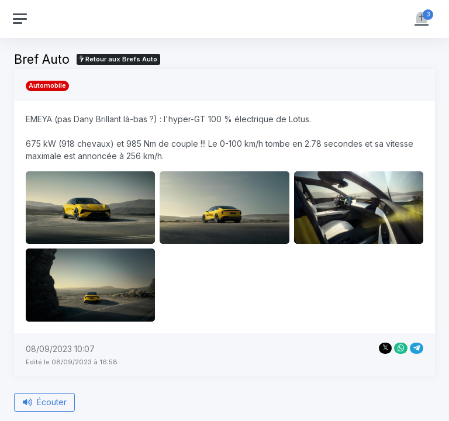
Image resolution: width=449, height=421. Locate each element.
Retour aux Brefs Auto (118, 59)
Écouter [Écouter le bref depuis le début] (45, 402)
